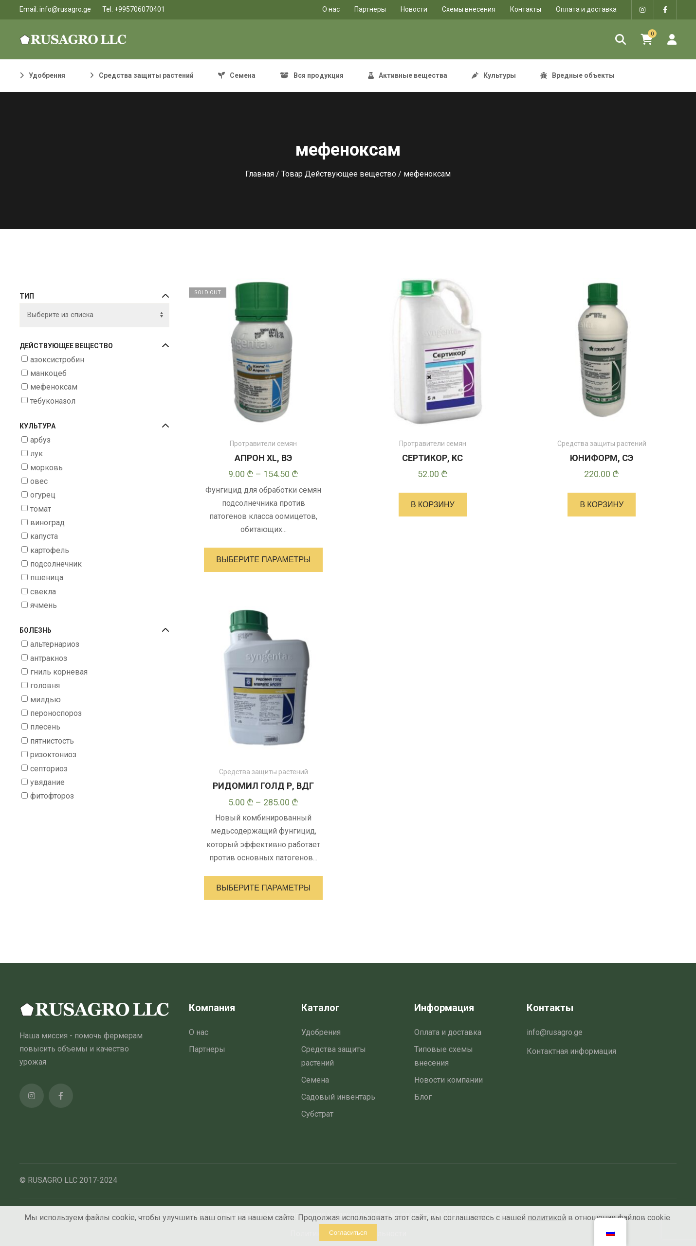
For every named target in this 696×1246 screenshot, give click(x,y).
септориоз (49, 768)
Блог (423, 1097)
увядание (47, 782)
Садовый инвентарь (338, 1097)
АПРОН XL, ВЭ (263, 458)
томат (40, 509)
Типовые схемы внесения (443, 1056)
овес (39, 481)
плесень (45, 727)
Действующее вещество (94, 346)
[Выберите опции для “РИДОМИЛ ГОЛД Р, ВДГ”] (263, 888)
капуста (44, 536)
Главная (259, 173)
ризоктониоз (53, 754)
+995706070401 (139, 9)
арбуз (40, 440)
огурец (42, 494)
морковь (46, 467)
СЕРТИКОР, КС (432, 458)
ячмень (43, 605)
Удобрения (321, 1032)
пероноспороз (56, 713)
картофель (49, 550)
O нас (331, 9)
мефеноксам (53, 387)
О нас (198, 1032)
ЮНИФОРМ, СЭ (601, 458)
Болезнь (94, 630)
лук (36, 453)
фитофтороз (52, 796)
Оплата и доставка (586, 9)
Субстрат (317, 1114)
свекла (43, 591)
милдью (45, 699)
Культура (94, 426)
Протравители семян (263, 443)
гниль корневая (59, 671)
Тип (94, 296)
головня (45, 686)
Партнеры (370, 9)
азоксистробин (57, 359)
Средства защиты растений (601, 443)
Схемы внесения (468, 9)
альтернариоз (54, 644)
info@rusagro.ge (65, 9)
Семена (315, 1080)
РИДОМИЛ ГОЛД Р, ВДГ (263, 786)
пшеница (46, 578)
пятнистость (52, 741)
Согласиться (348, 1232)
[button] (433, 504)
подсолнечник (56, 564)
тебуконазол (52, 401)
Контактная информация (571, 1051)
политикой (547, 1217)
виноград (47, 522)
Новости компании (448, 1080)
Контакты (525, 9)
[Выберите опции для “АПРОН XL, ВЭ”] (263, 559)
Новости (414, 9)
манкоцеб (48, 373)
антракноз (48, 658)
